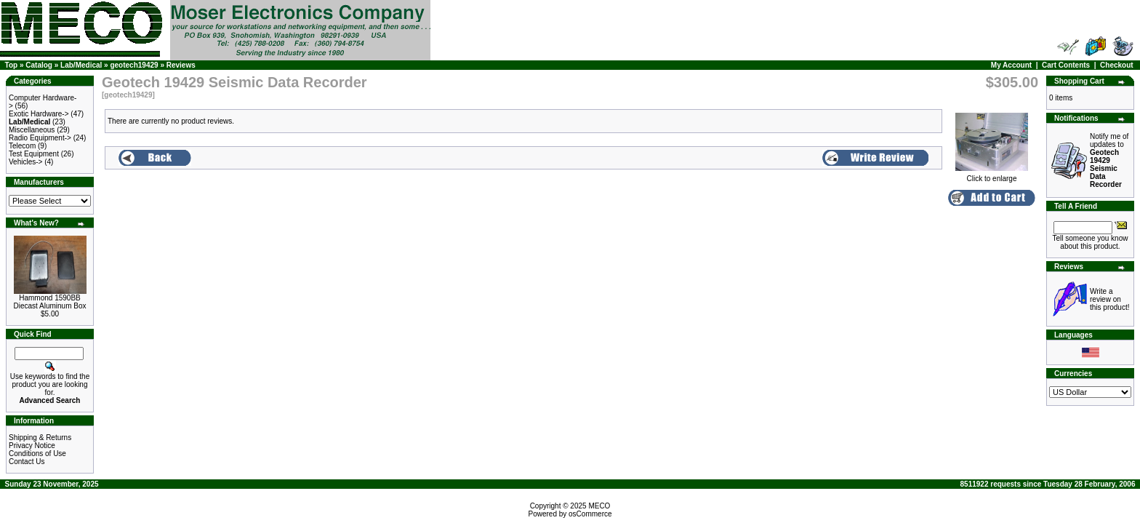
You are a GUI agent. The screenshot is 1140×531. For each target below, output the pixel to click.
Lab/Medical (81, 65)
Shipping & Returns (40, 438)
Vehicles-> (25, 162)
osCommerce (590, 514)
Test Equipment (34, 154)
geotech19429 (134, 65)
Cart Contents (1066, 65)
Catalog (38, 65)
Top (11, 65)
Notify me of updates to (1109, 160)
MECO (599, 506)
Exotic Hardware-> (39, 114)
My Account (1011, 65)
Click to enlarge (991, 175)
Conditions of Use (37, 454)
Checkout (1116, 65)
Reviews (181, 65)
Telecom (22, 146)
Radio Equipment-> (40, 138)
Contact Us (26, 462)
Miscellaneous (32, 130)
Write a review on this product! (1109, 299)
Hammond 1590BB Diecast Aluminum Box (49, 302)
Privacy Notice (32, 446)
